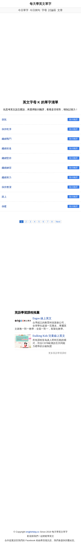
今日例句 (35, 10)
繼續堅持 (6, 158)
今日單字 (23, 10)
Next (58, 221)
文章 (60, 10)
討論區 (52, 10)
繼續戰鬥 (6, 138)
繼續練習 (6, 167)
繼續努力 (6, 177)
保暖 (4, 206)
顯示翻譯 (73, 119)
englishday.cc (32, 531)
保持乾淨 (6, 129)
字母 (44, 10)
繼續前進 (6, 148)
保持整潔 (6, 187)
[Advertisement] (40, 55)
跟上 (4, 196)
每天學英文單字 (40, 4)
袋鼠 (4, 119)
